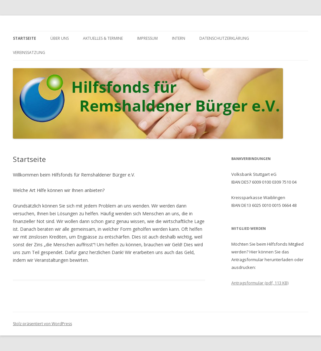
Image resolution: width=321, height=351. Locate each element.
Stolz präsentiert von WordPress (42, 323)
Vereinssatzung (29, 52)
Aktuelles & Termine (103, 38)
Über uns (59, 38)
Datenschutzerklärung (224, 38)
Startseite (24, 38)
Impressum (147, 38)
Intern (178, 38)
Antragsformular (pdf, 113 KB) (259, 283)
